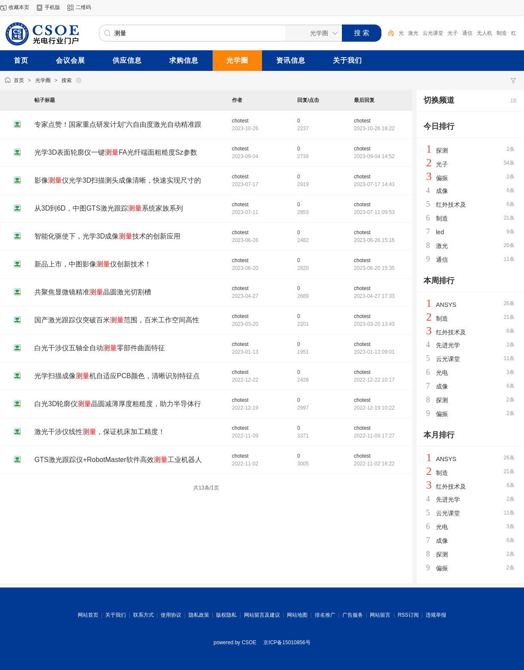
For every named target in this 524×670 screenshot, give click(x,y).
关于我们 (115, 615)
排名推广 (325, 615)
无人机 (484, 33)
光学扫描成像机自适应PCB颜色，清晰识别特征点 (117, 375)
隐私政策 (199, 615)
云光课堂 (433, 33)
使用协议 (171, 615)
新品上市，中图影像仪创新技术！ (92, 264)
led (440, 232)
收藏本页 (19, 7)
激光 (413, 33)
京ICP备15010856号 (286, 642)
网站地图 (297, 615)
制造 (502, 33)
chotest (240, 121)
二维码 (83, 7)
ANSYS (446, 304)
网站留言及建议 (262, 615)
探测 (442, 150)
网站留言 (380, 615)
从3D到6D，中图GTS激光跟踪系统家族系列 (108, 208)
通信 (467, 33)
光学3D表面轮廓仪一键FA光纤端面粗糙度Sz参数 (115, 152)
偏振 (442, 177)
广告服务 (352, 615)
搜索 (66, 80)
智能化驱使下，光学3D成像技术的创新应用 (107, 236)
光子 (453, 33)
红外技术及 (451, 204)
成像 (442, 190)
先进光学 (448, 345)
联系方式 (143, 615)
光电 (442, 372)
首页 (19, 80)
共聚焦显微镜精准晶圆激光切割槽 (92, 292)
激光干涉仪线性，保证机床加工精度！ (99, 431)
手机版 (52, 7)
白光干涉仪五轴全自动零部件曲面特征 (99, 348)
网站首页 (88, 615)
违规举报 (436, 615)
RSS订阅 (408, 615)
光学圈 (43, 80)
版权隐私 (226, 615)
